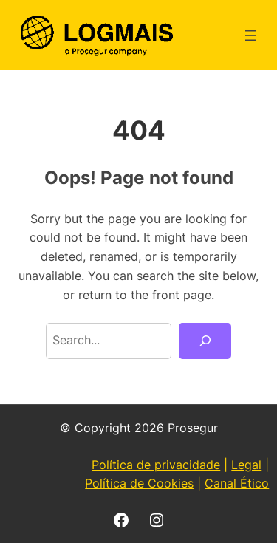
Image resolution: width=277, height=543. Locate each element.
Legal (246, 464)
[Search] (205, 341)
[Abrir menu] (250, 35)
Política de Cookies (139, 483)
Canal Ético (237, 483)
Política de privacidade (156, 464)
